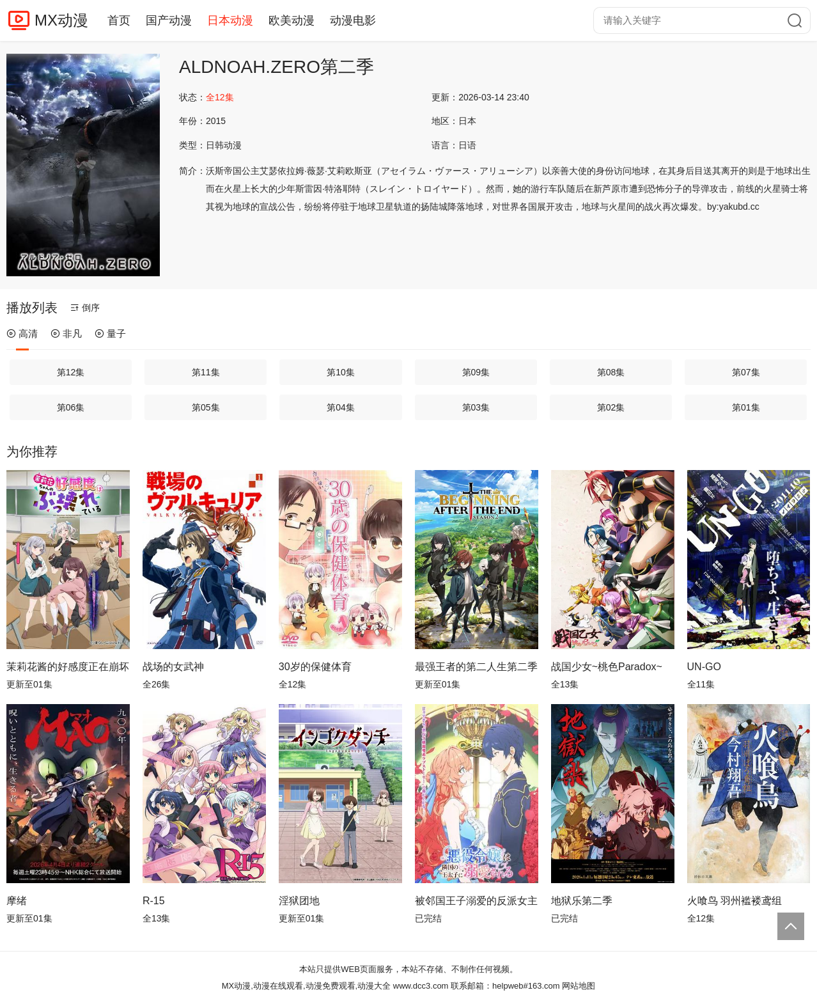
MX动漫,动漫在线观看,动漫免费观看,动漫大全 (306, 986)
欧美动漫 (291, 20)
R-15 (154, 900)
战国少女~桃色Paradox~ (606, 666)
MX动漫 (61, 20)
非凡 (66, 333)
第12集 (71, 372)
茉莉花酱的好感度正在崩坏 (67, 666)
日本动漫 (230, 20)
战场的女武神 (173, 666)
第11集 (206, 372)
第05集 (206, 407)
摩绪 (16, 900)
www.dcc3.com (421, 986)
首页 (118, 20)
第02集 (611, 407)
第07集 (746, 372)
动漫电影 (353, 20)
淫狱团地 (299, 900)
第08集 (611, 372)
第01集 (746, 407)
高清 (22, 333)
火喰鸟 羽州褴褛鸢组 (734, 900)
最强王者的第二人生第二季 (476, 666)
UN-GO (704, 666)
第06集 (71, 407)
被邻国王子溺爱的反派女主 (476, 900)
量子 (110, 333)
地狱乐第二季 (581, 900)
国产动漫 (169, 20)
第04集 (341, 407)
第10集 (341, 372)
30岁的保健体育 (315, 666)
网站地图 (578, 986)
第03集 (476, 407)
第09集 (476, 372)
